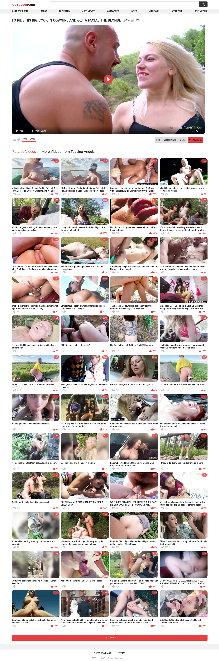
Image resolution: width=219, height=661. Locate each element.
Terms (121, 653)
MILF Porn (154, 11)
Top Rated (64, 11)
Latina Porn (200, 11)
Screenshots (170, 140)
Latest (43, 11)
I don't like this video (18, 139)
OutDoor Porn (106, 658)
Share (182, 140)
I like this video (14, 139)
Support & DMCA (102, 653)
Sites (134, 11)
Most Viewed (88, 11)
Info (158, 140)
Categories (113, 11)
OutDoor (23, 5)
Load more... (109, 637)
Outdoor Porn (20, 11)
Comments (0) (195, 140)
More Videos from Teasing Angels (68, 152)
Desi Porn (176, 11)
